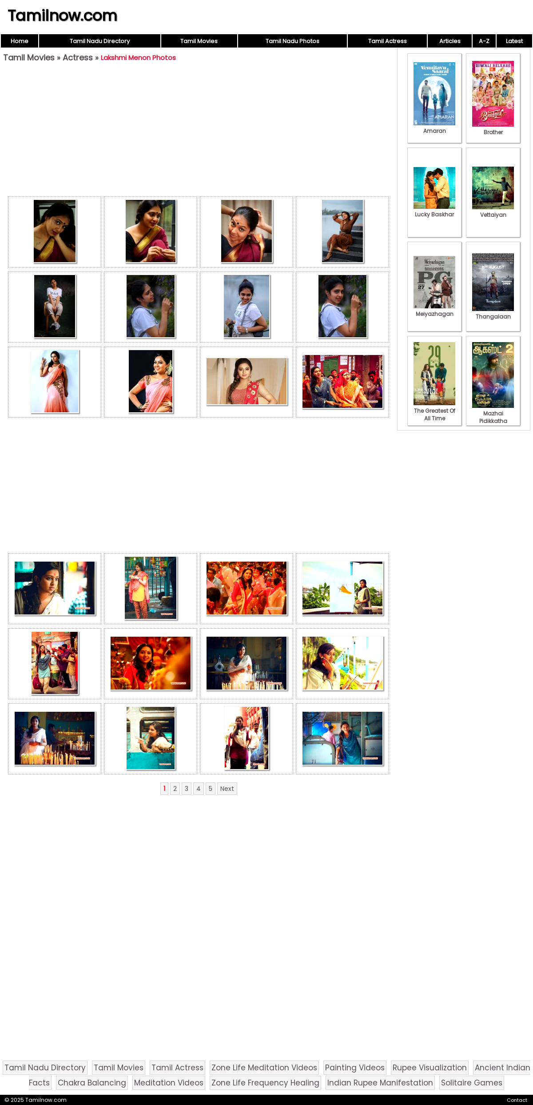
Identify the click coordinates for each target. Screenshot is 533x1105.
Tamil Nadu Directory (100, 41)
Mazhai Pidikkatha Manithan (493, 417)
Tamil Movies (199, 41)
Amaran (434, 127)
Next (227, 788)
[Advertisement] (198, 131)
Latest (514, 41)
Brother (493, 128)
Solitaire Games (471, 1082)
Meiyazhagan (434, 310)
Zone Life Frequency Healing (265, 1082)
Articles (450, 41)
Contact (517, 1100)
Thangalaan (493, 312)
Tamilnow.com (62, 15)
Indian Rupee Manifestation (380, 1082)
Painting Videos (355, 1067)
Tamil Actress (387, 41)
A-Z (484, 41)
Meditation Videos (168, 1082)
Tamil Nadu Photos (292, 41)
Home (19, 41)
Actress (78, 57)
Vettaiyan (493, 211)
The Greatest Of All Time (434, 410)
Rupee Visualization (430, 1067)
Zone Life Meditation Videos (264, 1067)
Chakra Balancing (92, 1082)
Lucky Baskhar (434, 210)
